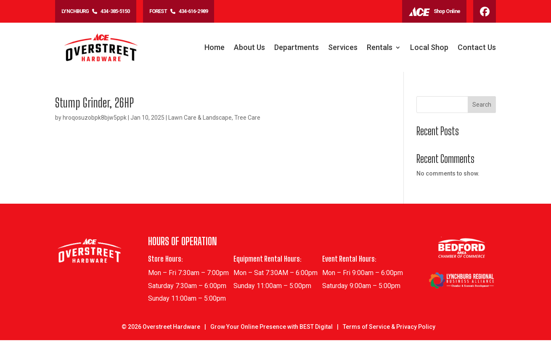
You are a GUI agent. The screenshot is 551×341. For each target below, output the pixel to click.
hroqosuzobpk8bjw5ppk (95, 118)
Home (214, 48)
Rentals (379, 48)
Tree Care (247, 118)
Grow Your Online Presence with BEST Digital (271, 327)
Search (481, 105)
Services (343, 48)
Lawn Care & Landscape (200, 118)
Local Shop (429, 48)
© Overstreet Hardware (161, 327)
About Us (249, 48)
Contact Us (477, 48)
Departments (296, 48)
